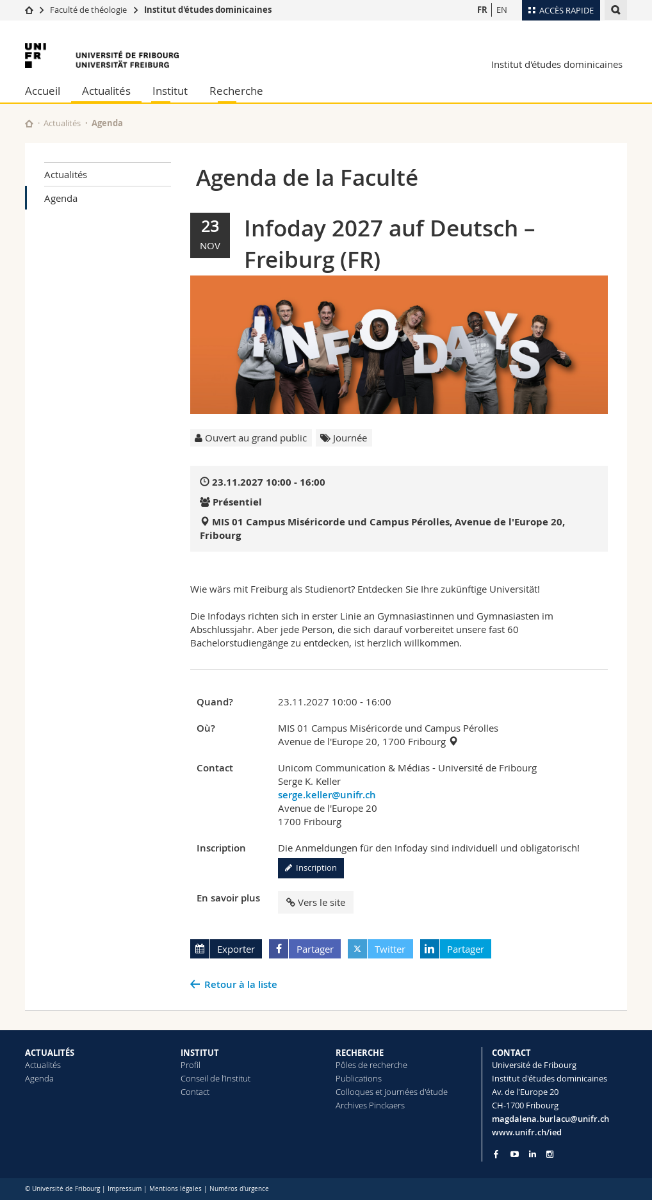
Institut (170, 90)
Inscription (311, 867)
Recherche (236, 90)
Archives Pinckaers (370, 1105)
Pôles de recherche (371, 1065)
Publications (359, 1078)
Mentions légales (175, 1189)
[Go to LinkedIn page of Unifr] (532, 1154)
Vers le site (315, 902)
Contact (195, 1091)
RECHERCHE (360, 1052)
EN (501, 9)
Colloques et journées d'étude (392, 1091)
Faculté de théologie (88, 9)
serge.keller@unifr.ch (327, 794)
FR (482, 9)
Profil (190, 1065)
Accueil (42, 90)
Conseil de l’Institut (215, 1078)
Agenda (60, 198)
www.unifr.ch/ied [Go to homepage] (527, 1132)
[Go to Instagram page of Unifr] (549, 1154)
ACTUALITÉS (49, 1052)
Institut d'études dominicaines (208, 9)
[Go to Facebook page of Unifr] (496, 1154)
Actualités (106, 90)
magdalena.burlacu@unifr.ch (550, 1118)
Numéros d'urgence (239, 1189)
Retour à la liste (240, 984)
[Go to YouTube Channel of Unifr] (514, 1154)
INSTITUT (200, 1052)
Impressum (125, 1189)
